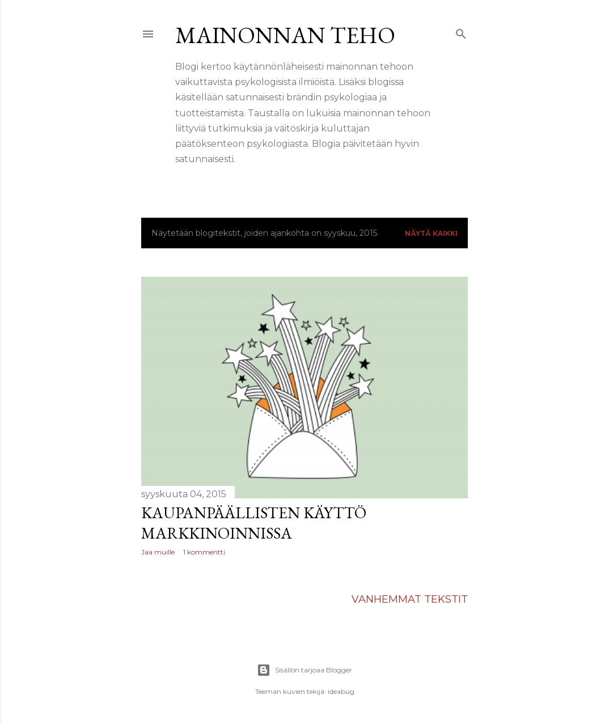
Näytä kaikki (431, 233)
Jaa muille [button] (158, 552)
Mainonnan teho (285, 35)
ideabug (341, 691)
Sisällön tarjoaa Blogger (304, 670)
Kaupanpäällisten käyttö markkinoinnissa (253, 522)
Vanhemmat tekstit (410, 599)
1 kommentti (204, 552)
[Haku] (461, 31)
